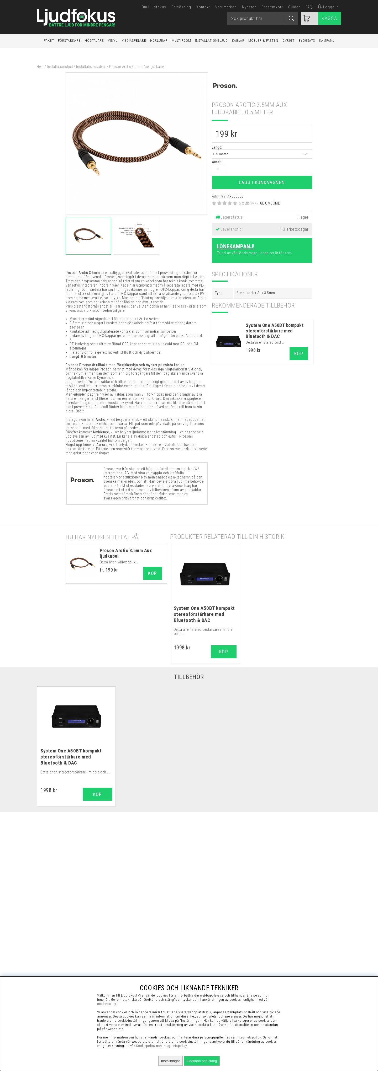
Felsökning (181, 7)
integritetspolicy (249, 1037)
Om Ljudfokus (153, 7)
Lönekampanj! (236, 246)
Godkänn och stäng (202, 1061)
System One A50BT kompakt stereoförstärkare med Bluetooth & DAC (274, 330)
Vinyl (112, 40)
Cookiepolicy (145, 1046)
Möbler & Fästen (263, 40)
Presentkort (272, 7)
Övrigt (288, 40)
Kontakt (203, 7)
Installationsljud (211, 40)
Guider (294, 7)
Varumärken (226, 7)
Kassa (329, 18)
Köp (152, 573)
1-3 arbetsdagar (294, 229)
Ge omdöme (270, 203)
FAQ (309, 7)
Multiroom (181, 40)
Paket (49, 40)
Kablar (238, 40)
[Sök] (262, 18)
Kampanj (326, 40)
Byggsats (306, 40)
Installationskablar (91, 66)
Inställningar (170, 1061)
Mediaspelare (134, 40)
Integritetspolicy (175, 1046)
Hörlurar (158, 40)
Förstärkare (69, 40)
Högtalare (94, 40)
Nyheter (249, 7)
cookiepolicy (106, 1004)
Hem (40, 66)
